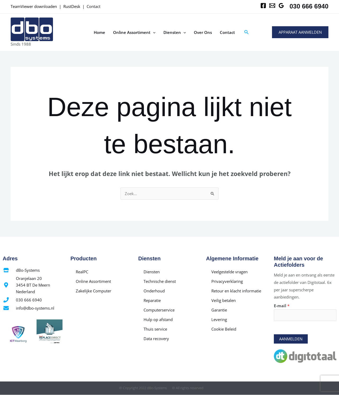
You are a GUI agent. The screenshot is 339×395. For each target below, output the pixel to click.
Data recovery (156, 338)
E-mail (281, 305)
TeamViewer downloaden (34, 6)
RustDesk (71, 6)
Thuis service (155, 329)
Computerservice (159, 310)
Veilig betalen (223, 300)
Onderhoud (154, 290)
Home (99, 32)
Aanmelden (290, 339)
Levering (219, 319)
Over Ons (203, 32)
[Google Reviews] (281, 5)
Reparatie (152, 300)
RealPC (82, 271)
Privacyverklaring (227, 281)
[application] (152, 32)
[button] (246, 32)
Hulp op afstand (158, 319)
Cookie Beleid (223, 329)
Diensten (174, 32)
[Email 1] (272, 5)
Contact (93, 6)
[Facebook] (263, 5)
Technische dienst (160, 281)
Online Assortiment (134, 32)
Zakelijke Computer (93, 290)
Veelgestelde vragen (229, 271)
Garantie (219, 310)
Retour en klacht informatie (236, 290)
